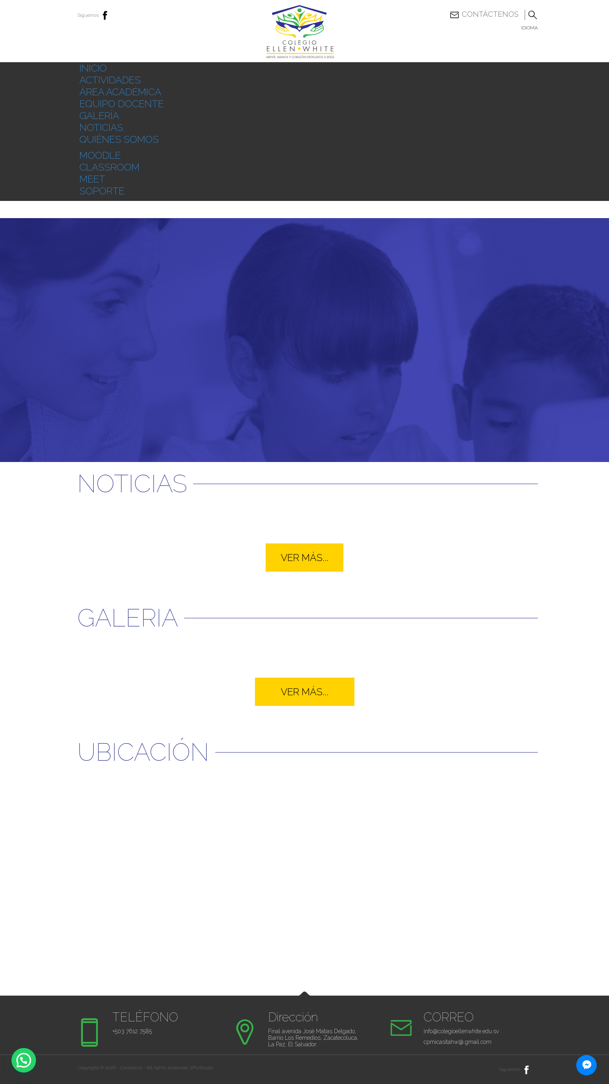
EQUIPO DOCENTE (121, 104)
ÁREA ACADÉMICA (120, 92)
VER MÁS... (305, 557)
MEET (92, 179)
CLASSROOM (109, 167)
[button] (23, 1060)
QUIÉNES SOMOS (119, 139)
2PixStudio (201, 1067)
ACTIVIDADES (110, 80)
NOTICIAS (101, 127)
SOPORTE (101, 191)
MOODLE (100, 155)
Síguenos (93, 15)
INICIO (93, 68)
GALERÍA (99, 116)
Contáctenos (484, 15)
